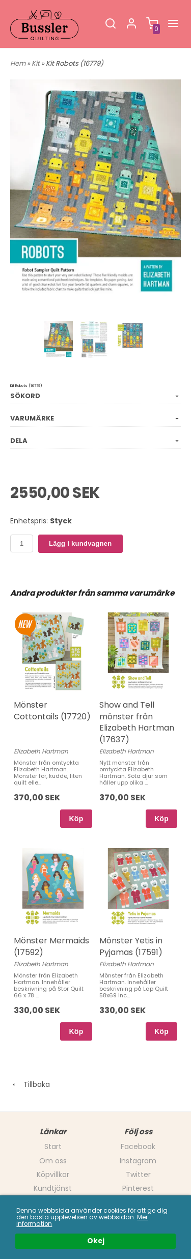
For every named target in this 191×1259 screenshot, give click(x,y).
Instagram (138, 1161)
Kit (36, 63)
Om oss (53, 1161)
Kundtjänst (53, 1188)
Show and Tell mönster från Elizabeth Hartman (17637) (136, 722)
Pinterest (138, 1188)
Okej (95, 1241)
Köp (76, 819)
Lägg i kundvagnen (80, 543)
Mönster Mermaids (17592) (51, 946)
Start (53, 1146)
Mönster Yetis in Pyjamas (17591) (130, 946)
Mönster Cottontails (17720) (52, 710)
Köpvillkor (53, 1174)
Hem (17, 63)
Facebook (138, 1146)
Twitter (138, 1174)
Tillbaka (30, 1084)
